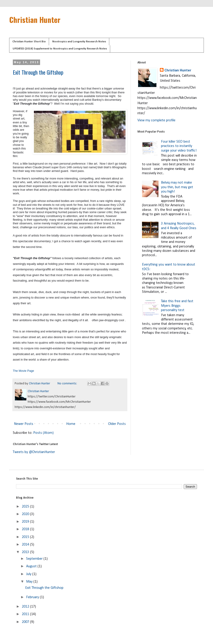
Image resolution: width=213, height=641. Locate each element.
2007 (26, 622)
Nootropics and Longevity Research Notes (79, 41)
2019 (26, 522)
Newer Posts (23, 424)
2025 (26, 506)
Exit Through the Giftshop (38, 72)
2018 (26, 529)
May (29, 582)
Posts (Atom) (43, 433)
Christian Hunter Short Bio (29, 41)
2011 (26, 614)
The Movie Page (23, 370)
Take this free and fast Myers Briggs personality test (177, 305)
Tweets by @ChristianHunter (34, 452)
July (29, 574)
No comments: (67, 383)
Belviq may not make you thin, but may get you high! (177, 187)
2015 (26, 537)
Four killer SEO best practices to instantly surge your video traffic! (179, 146)
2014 (26, 544)
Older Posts (117, 424)
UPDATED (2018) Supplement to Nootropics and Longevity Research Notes (60, 48)
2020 (26, 514)
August (32, 566)
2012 (26, 606)
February (33, 597)
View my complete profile (156, 120)
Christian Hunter (34, 19)
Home (70, 424)
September (35, 559)
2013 (26, 552)
